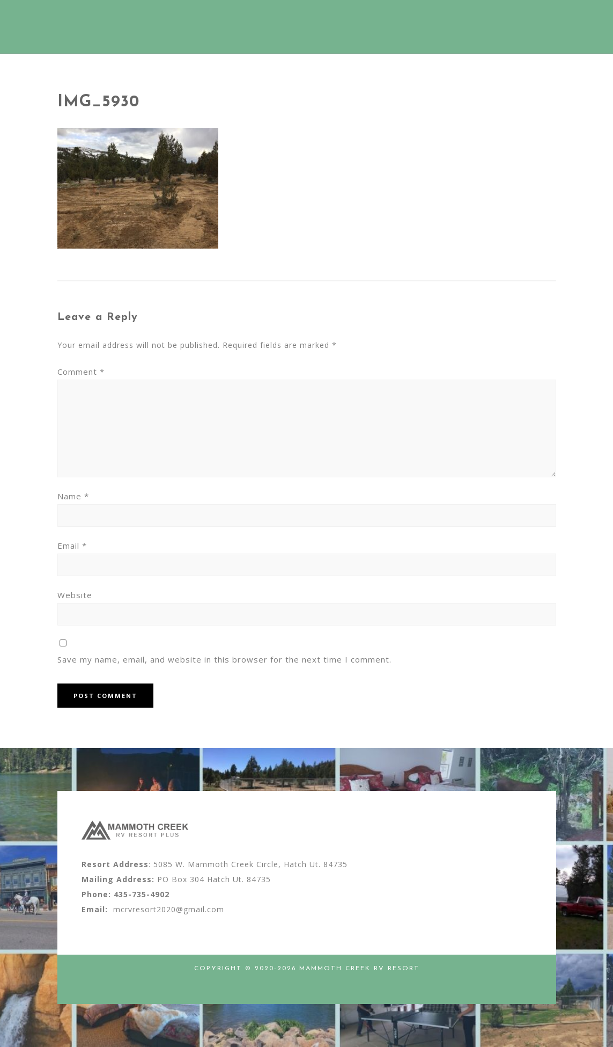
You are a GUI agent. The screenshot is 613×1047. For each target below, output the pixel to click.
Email (72, 545)
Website (74, 595)
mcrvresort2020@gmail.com (168, 909)
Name (73, 496)
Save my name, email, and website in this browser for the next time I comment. (224, 659)
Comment (81, 371)
